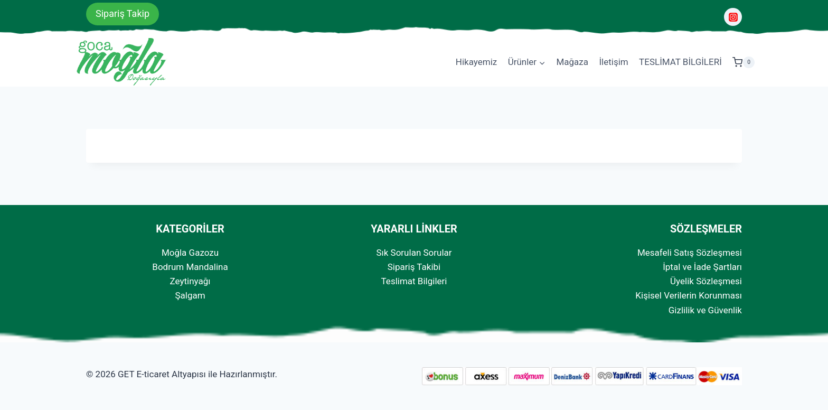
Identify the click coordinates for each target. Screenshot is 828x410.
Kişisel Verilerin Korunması (688, 295)
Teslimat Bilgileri (414, 281)
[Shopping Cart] (743, 62)
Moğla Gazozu (190, 252)
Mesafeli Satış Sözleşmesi (689, 252)
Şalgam (190, 295)
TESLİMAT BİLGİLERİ (680, 62)
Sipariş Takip (122, 13)
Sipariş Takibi (414, 267)
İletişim (613, 62)
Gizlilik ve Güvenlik (705, 310)
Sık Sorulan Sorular (413, 252)
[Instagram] (733, 17)
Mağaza (572, 62)
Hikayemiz (476, 62)
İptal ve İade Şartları (702, 267)
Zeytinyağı (190, 281)
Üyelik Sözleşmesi (706, 281)
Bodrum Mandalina (190, 267)
